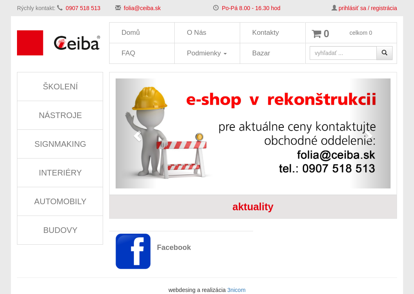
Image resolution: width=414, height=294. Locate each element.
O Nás (196, 32)
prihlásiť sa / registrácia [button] (367, 8)
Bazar (261, 53)
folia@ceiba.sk (142, 8)
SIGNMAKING (60, 144)
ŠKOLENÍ (60, 86)
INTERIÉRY (60, 172)
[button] (136, 133)
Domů (131, 32)
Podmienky (207, 53)
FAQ (128, 53)
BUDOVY (60, 230)
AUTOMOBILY (60, 201)
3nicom (236, 290)
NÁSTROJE (60, 115)
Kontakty (265, 32)
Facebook (174, 247)
